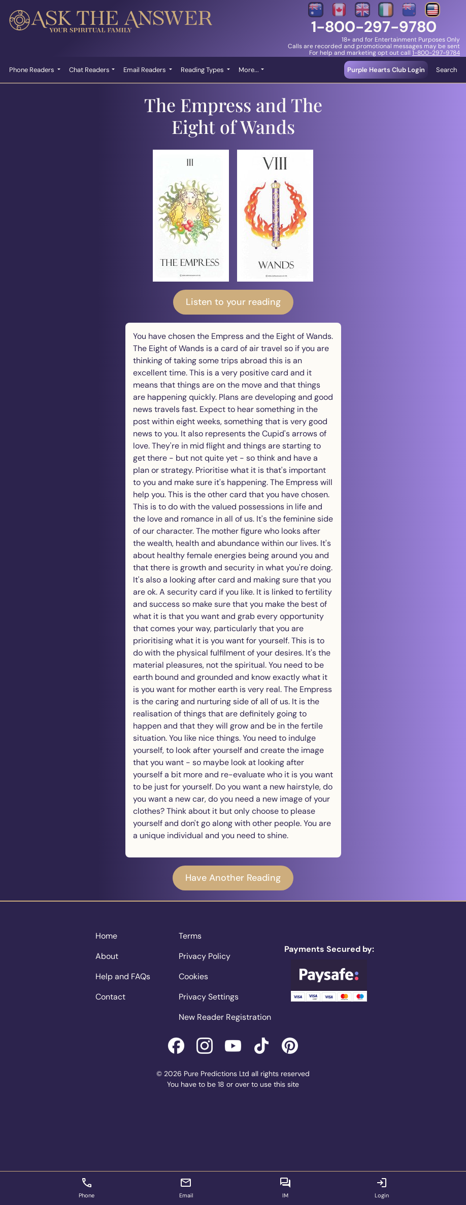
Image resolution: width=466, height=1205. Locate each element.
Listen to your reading (233, 302)
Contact (110, 996)
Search (446, 69)
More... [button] (249, 69)
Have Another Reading (233, 878)
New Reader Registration (225, 1017)
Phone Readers (32, 69)
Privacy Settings (209, 996)
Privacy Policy (204, 956)
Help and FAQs (122, 976)
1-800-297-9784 (436, 53)
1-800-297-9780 (374, 27)
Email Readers (145, 69)
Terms (190, 936)
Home (106, 936)
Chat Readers (89, 69)
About (106, 956)
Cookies (193, 976)
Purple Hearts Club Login (386, 69)
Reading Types (203, 69)
